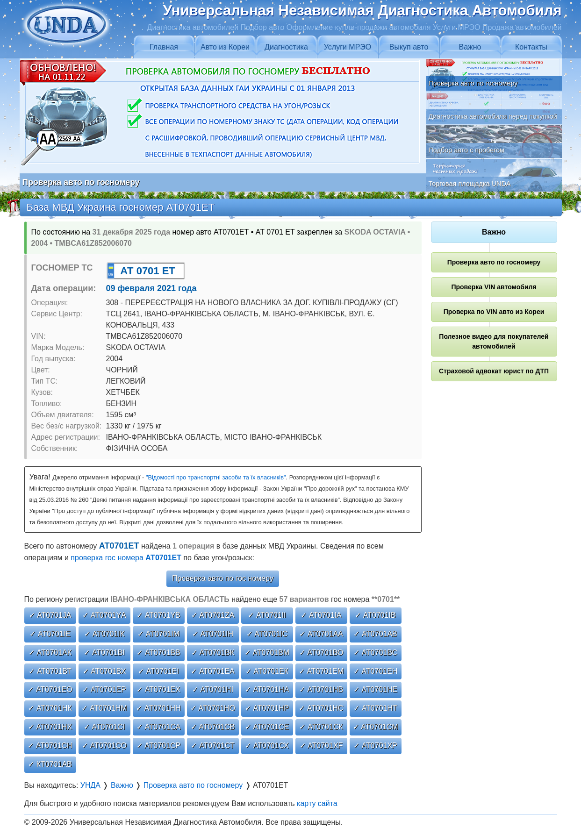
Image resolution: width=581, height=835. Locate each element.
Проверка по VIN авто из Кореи (494, 311)
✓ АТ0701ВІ (104, 653)
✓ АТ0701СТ (212, 745)
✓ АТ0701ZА (213, 615)
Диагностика (286, 47)
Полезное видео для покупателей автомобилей (493, 341)
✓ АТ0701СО (104, 745)
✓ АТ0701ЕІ (158, 671)
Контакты (531, 47)
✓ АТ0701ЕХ (158, 689)
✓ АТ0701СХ (267, 745)
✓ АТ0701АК (50, 653)
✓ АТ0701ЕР (104, 689)
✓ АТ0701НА (267, 689)
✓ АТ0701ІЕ (49, 634)
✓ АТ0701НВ (321, 689)
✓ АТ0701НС (321, 708)
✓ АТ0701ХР (375, 745)
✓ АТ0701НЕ (375, 689)
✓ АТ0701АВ (375, 634)
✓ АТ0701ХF (321, 745)
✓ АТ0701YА (104, 615)
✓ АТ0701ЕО (50, 689)
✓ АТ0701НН (158, 708)
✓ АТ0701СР (158, 745)
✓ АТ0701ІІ (267, 615)
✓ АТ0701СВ (213, 727)
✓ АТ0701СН (50, 745)
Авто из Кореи (225, 47)
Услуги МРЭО (348, 47)
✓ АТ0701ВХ (104, 671)
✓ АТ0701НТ (375, 708)
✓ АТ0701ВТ (50, 671)
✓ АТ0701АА (321, 634)
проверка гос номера (126, 558)
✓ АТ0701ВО (321, 653)
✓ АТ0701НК (50, 708)
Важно (470, 47)
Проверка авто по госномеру (494, 262)
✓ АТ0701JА (50, 615)
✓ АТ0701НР (267, 708)
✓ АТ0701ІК (104, 634)
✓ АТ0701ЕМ (321, 671)
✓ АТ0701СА (158, 727)
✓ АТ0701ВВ (158, 653)
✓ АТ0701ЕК (266, 671)
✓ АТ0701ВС (375, 653)
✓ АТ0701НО (212, 708)
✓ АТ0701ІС (266, 634)
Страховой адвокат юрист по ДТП (494, 371)
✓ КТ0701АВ (50, 764)
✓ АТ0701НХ (50, 727)
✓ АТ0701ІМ (158, 634)
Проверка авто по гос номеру (222, 578)
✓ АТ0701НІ (212, 689)
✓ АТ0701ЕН (375, 671)
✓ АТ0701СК (321, 727)
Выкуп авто (409, 47)
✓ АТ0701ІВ (375, 615)
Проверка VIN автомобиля (493, 287)
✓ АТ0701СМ (375, 727)
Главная (164, 47)
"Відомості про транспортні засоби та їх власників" (216, 477)
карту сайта (317, 803)
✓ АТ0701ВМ (266, 653)
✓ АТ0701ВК (212, 653)
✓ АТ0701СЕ (267, 727)
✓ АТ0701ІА (321, 615)
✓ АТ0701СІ (104, 727)
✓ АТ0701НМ (104, 708)
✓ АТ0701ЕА (213, 671)
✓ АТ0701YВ (158, 615)
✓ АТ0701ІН (212, 634)
